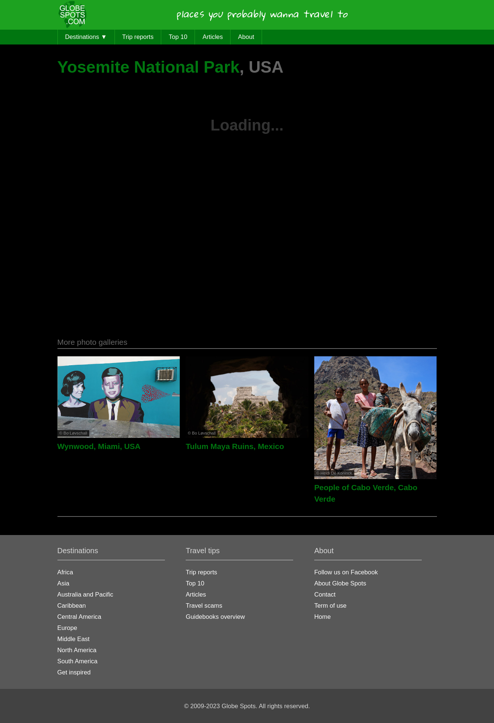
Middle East (73, 639)
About (246, 36)
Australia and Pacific (85, 594)
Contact (325, 594)
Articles (213, 36)
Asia (63, 583)
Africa (65, 572)
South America (77, 661)
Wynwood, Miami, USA (99, 446)
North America (77, 650)
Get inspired (74, 672)
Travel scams (204, 605)
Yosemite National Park (148, 67)
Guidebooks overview (215, 616)
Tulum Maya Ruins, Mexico (235, 446)
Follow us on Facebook (346, 572)
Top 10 (178, 36)
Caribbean (71, 605)
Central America (79, 616)
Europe (67, 627)
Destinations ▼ (86, 36)
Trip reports (138, 36)
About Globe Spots (340, 583)
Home (322, 616)
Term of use (330, 605)
